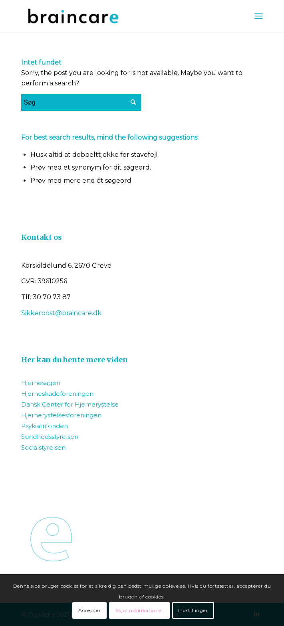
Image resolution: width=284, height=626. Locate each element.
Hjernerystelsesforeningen (61, 415)
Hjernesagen (40, 383)
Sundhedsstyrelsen (49, 436)
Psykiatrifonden (44, 426)
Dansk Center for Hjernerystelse (70, 404)
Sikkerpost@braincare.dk (61, 313)
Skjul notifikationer (139, 610)
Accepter (89, 610)
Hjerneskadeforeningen (57, 393)
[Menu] (258, 16)
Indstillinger (193, 610)
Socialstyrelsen (43, 447)
